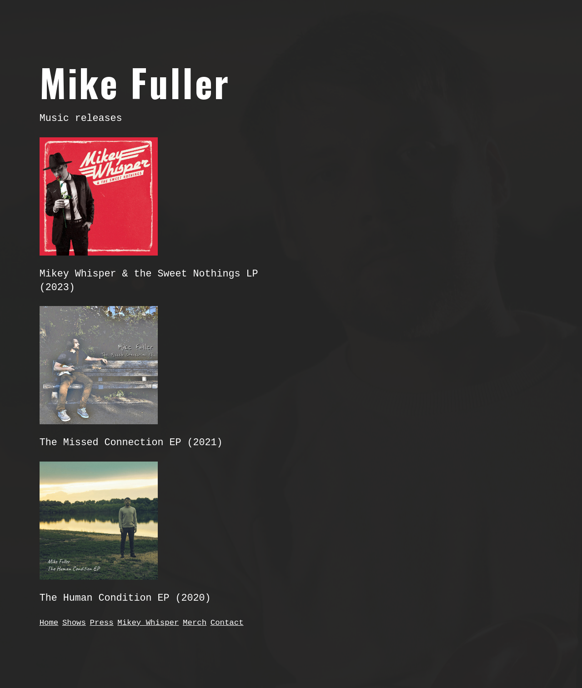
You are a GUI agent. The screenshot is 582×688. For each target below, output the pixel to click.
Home (49, 622)
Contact (227, 622)
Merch (194, 622)
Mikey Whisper (148, 622)
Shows (74, 622)
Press (102, 622)
